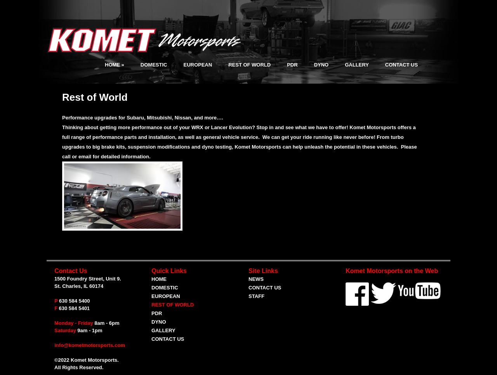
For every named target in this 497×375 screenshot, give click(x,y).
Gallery (357, 65)
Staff (256, 296)
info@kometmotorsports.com (89, 345)
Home (114, 65)
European (197, 65)
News (256, 279)
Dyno (321, 65)
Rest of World (249, 65)
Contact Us (401, 65)
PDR (292, 65)
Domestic (154, 65)
